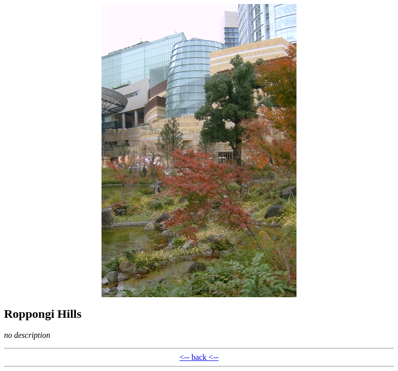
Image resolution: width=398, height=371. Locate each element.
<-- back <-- (199, 357)
